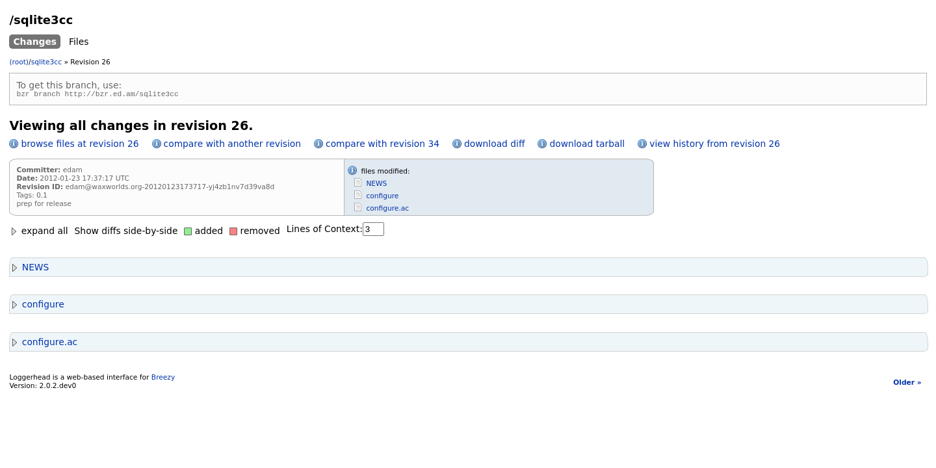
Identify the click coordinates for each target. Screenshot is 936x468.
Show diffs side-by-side (126, 233)
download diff (494, 145)
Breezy (163, 379)
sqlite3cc (46, 62)
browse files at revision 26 (79, 145)
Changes (35, 41)
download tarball (587, 145)
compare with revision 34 (382, 145)
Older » (907, 384)
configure (382, 198)
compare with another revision (232, 145)
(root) (19, 62)
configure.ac (387, 210)
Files (78, 41)
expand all (38, 233)
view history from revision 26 (714, 145)
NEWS (376, 185)
